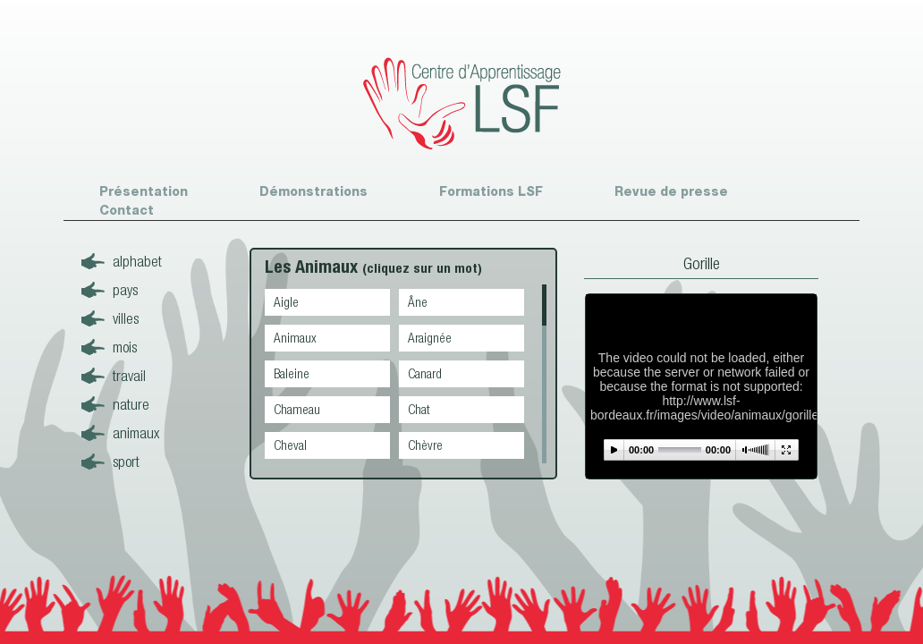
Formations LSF (491, 191)
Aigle (286, 301)
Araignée (430, 337)
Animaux (295, 337)
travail (129, 375)
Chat (419, 409)
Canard (425, 373)
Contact (126, 210)
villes (126, 317)
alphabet (137, 260)
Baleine (291, 373)
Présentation (143, 191)
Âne (418, 301)
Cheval (290, 445)
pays (125, 289)
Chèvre (425, 445)
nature (131, 403)
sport (126, 461)
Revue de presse (671, 191)
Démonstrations (313, 191)
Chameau (297, 409)
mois (125, 346)
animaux (136, 432)
